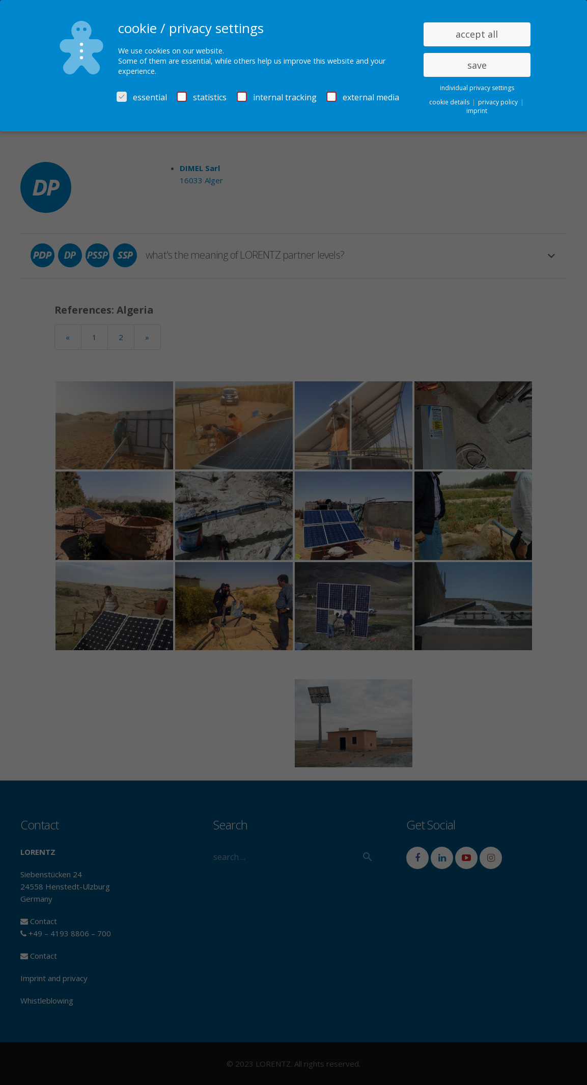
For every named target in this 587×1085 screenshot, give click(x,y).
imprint (476, 110)
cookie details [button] (450, 102)
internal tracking (277, 97)
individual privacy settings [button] (477, 88)
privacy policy (498, 102)
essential (142, 97)
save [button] (477, 65)
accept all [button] (477, 34)
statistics (202, 97)
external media (362, 97)
